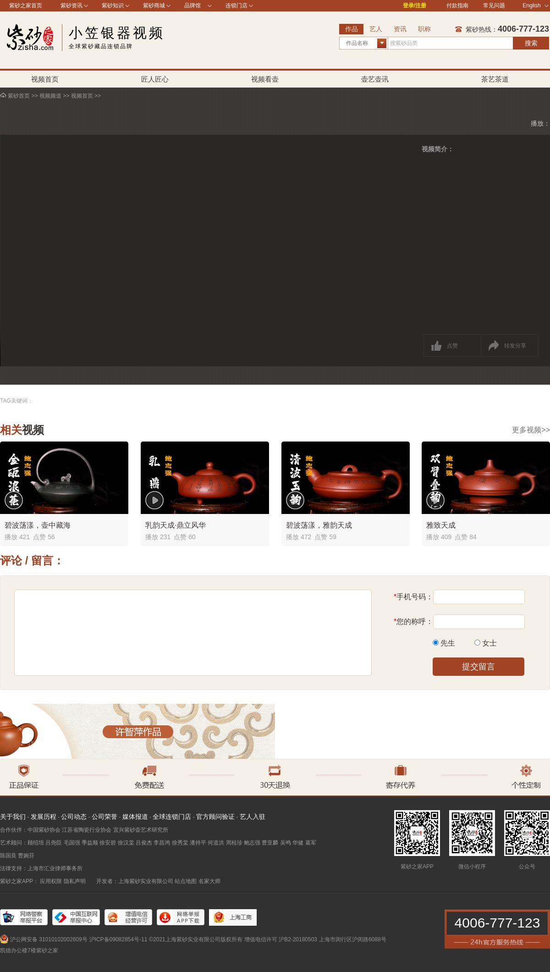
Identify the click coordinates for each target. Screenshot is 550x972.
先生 (447, 643)
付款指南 (457, 5)
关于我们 (13, 816)
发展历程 (43, 816)
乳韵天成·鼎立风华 (175, 525)
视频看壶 (265, 79)
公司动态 (74, 816)
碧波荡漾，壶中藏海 (38, 525)
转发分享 (515, 345)
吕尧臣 (53, 842)
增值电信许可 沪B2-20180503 (280, 939)
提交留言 (478, 666)
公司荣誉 (104, 816)
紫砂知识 (113, 5)
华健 (297, 842)
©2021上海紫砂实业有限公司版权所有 (195, 939)
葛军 (310, 842)
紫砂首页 (19, 96)
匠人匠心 (155, 79)
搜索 (531, 43)
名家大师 (209, 881)
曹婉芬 (26, 855)
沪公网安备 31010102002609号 (49, 939)
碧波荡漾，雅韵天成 (319, 525)
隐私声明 (75, 881)
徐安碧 (107, 842)
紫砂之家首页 (25, 5)
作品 (351, 29)
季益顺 (90, 842)
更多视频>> (531, 430)
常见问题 (494, 5)
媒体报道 (135, 816)
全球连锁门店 (172, 816)
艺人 (375, 29)
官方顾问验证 (215, 816)
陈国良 (8, 855)
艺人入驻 (252, 816)
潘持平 (198, 842)
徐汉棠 (126, 842)
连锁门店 (237, 5)
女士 (489, 643)
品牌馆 (192, 5)
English (535, 5)
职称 (424, 29)
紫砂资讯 (71, 5)
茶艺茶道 (495, 79)
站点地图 (186, 881)
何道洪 (216, 842)
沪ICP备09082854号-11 (118, 939)
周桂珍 (234, 842)
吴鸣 (285, 842)
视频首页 (45, 79)
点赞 (452, 345)
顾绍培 (36, 842)
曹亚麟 (270, 842)
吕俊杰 (144, 842)
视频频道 (50, 96)
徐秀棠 (180, 842)
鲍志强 (252, 842)
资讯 (400, 29)
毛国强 (72, 842)
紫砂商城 (154, 5)
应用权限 (51, 881)
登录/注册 (414, 5)
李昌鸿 (162, 842)
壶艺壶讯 (375, 79)
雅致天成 (441, 525)
